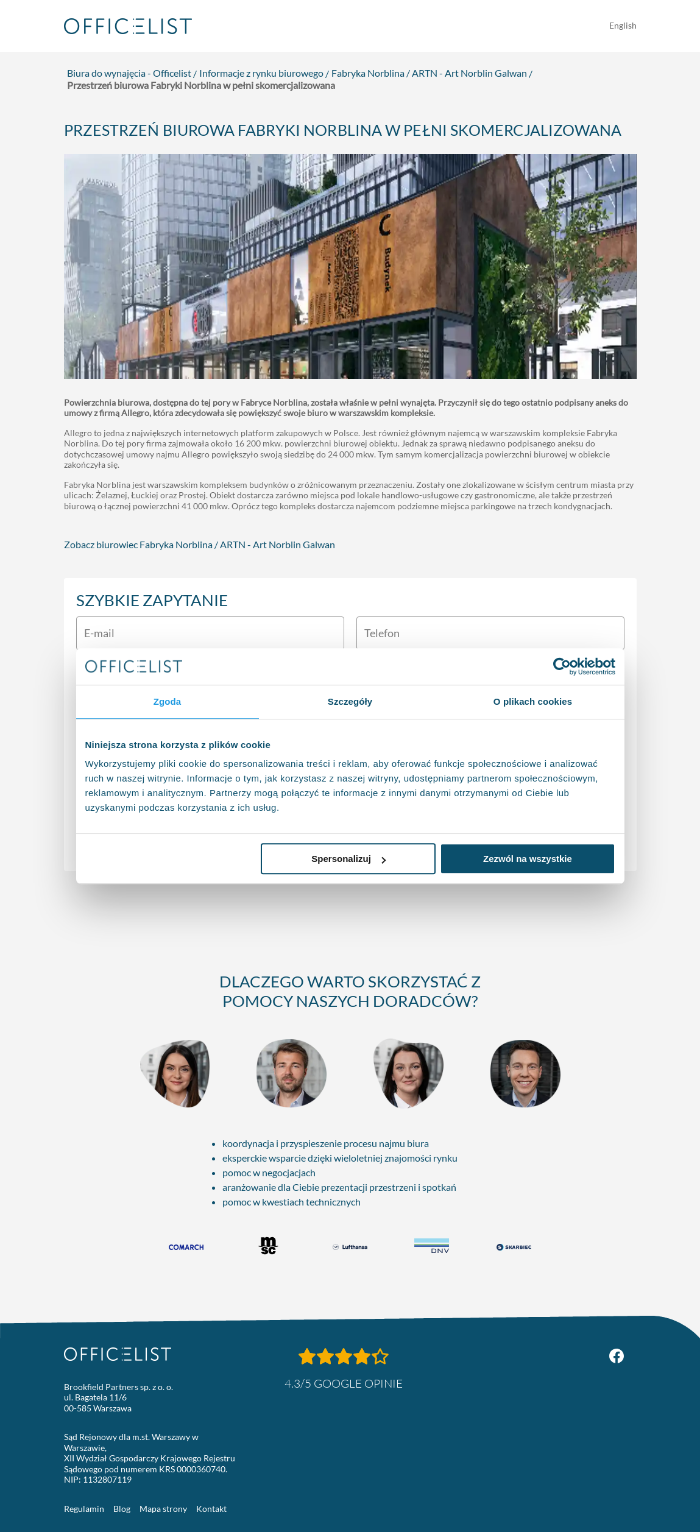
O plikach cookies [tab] (532, 701)
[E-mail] (210, 633)
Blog (121, 1508)
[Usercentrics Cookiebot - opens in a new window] (562, 666)
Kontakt (211, 1508)
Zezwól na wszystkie (527, 858)
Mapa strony (163, 1508)
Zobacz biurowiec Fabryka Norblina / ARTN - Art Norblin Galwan (199, 544)
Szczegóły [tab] (350, 701)
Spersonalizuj (348, 858)
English (623, 25)
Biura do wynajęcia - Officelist (129, 73)
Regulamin (84, 1508)
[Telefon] (490, 633)
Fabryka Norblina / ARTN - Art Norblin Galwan (429, 73)
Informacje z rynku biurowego (261, 73)
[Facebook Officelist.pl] (616, 1355)
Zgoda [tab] (168, 701)
